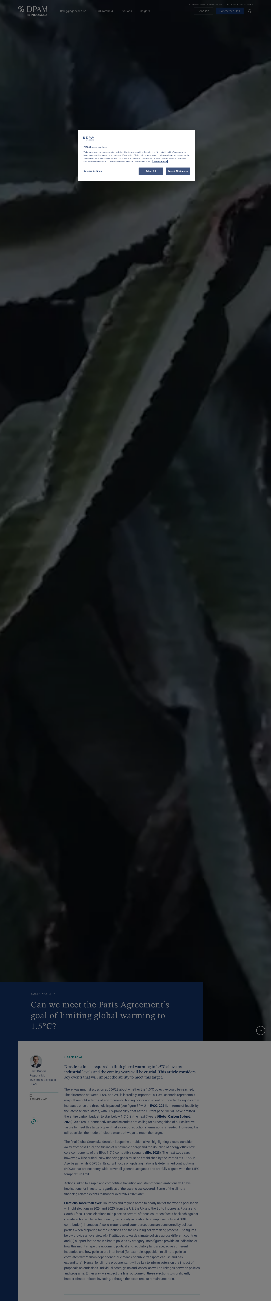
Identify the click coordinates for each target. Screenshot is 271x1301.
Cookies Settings (93, 171)
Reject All (151, 171)
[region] (136, 155)
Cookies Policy (160, 161)
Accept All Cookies (178, 171)
